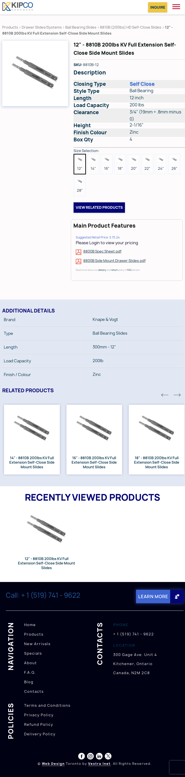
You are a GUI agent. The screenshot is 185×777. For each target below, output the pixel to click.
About (30, 662)
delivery (102, 269)
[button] (164, 395)
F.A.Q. (30, 672)
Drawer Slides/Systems (42, 27)
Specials (33, 653)
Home (30, 624)
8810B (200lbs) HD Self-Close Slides (130, 27)
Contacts (34, 691)
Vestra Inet (99, 763)
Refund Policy (38, 724)
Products (10, 27)
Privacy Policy (39, 714)
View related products (99, 207)
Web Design (53, 763)
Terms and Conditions (47, 705)
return (114, 269)
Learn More (152, 596)
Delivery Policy (40, 733)
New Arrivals (37, 643)
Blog (28, 681)
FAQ (129, 269)
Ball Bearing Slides (80, 27)
